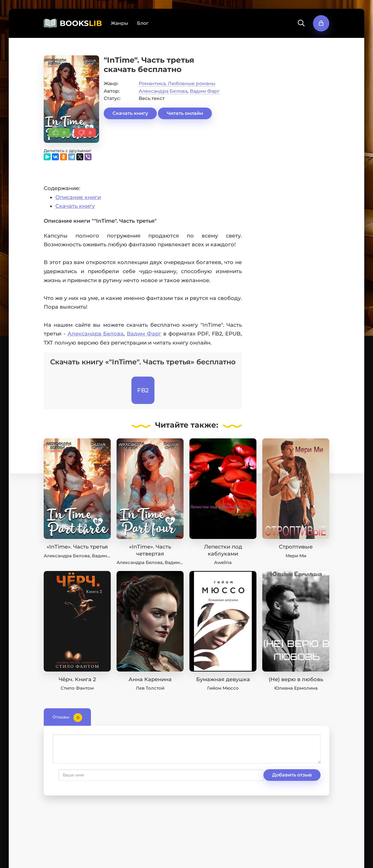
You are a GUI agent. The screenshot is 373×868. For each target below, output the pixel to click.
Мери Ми (296, 555)
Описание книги (78, 197)
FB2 (143, 390)
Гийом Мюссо (223, 688)
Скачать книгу (130, 113)
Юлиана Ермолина (296, 688)
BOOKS (81, 23)
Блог (143, 23)
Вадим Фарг (205, 91)
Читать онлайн (185, 113)
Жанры (119, 23)
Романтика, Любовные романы (177, 83)
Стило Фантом (77, 688)
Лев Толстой (150, 688)
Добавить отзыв (81, 775)
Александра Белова (163, 91)
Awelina (223, 562)
